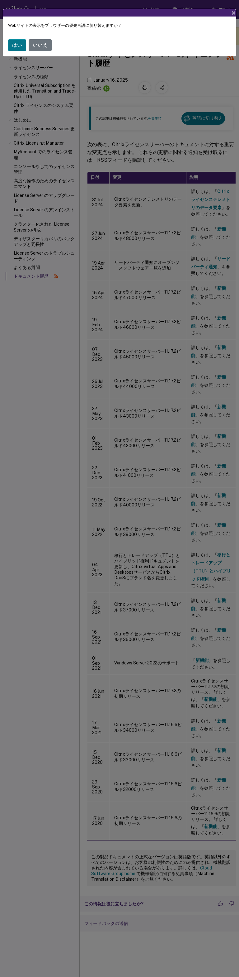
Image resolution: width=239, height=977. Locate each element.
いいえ (40, 35)
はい (17, 35)
